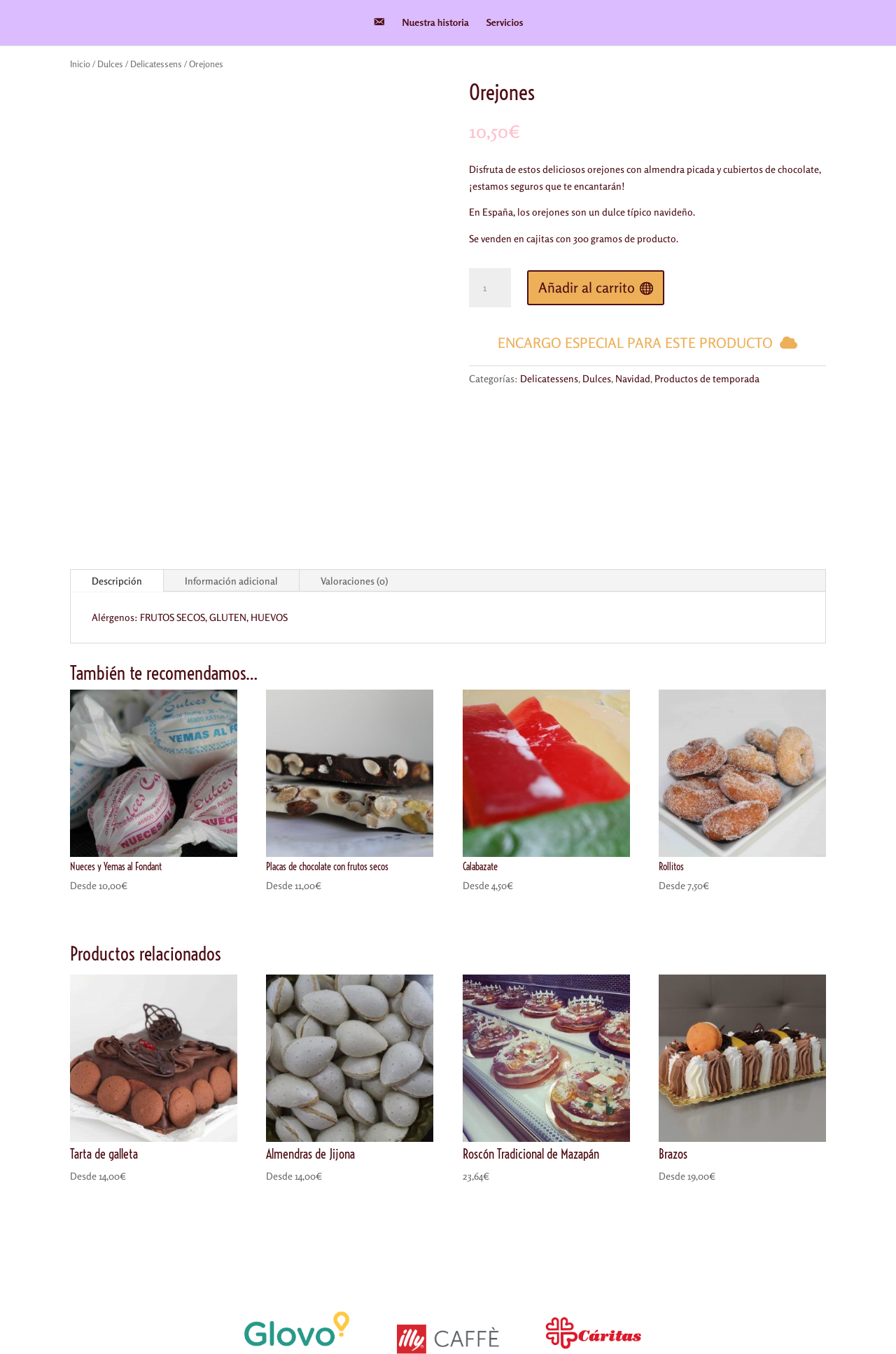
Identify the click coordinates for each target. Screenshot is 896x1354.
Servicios (505, 23)
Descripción (117, 434)
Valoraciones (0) (354, 434)
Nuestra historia (435, 23)
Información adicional (231, 434)
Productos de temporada (707, 378)
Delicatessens (156, 63)
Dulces (110, 63)
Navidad (632, 378)
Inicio (80, 63)
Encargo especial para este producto (635, 342)
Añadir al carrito (586, 287)
